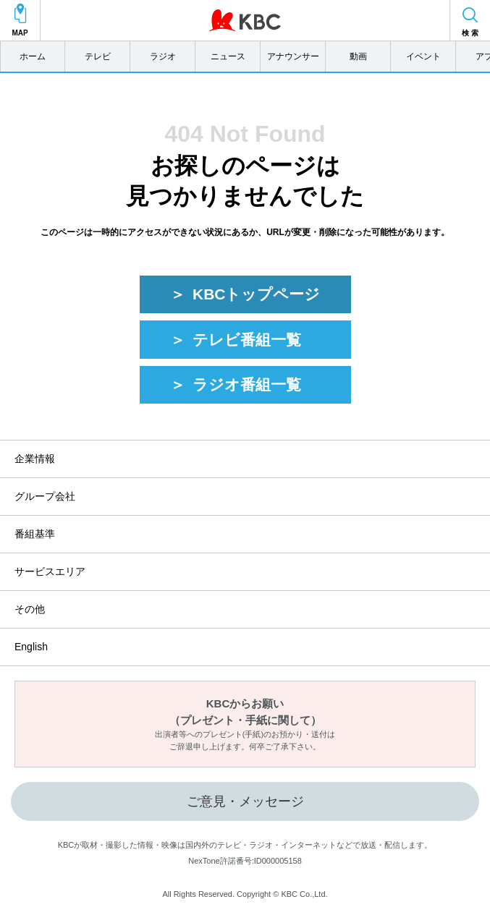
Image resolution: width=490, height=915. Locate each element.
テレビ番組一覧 (247, 339)
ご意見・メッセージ (245, 801)
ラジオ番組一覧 (247, 384)
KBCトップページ (257, 294)
